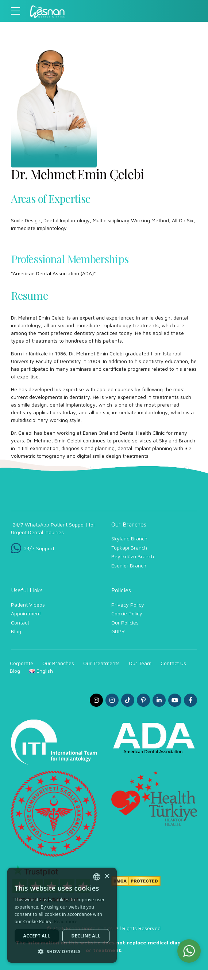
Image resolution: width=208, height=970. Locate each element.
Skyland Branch (129, 538)
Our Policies (125, 622)
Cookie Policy (126, 613)
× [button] (106, 876)
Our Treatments (101, 663)
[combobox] (96, 876)
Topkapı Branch (129, 547)
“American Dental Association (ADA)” (53, 273)
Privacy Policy (127, 604)
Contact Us (173, 663)
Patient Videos (28, 604)
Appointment (26, 613)
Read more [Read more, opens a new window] (65, 921)
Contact (20, 622)
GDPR (118, 631)
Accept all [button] (36, 936)
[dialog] (62, 915)
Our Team (140, 663)
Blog (16, 631)
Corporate (21, 663)
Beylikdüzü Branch (132, 556)
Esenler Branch (128, 565)
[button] (189, 951)
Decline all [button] (86, 936)
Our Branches (58, 663)
